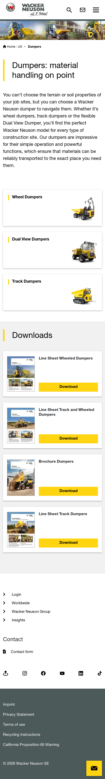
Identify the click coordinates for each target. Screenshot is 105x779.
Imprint (9, 704)
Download (68, 387)
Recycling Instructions (21, 734)
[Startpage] (27, 10)
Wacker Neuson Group (30, 611)
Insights (18, 620)
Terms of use (14, 724)
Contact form (22, 651)
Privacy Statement (18, 714)
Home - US (14, 46)
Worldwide (20, 603)
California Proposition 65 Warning (31, 744)
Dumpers (34, 46)
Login (16, 594)
